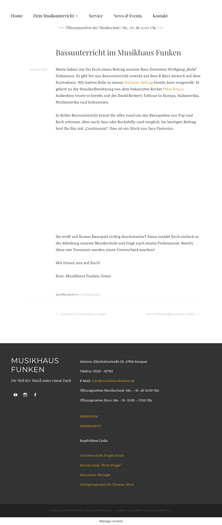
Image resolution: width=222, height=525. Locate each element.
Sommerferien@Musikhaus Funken (171, 314)
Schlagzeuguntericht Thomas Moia (107, 484)
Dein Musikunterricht (53, 16)
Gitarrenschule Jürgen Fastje (102, 455)
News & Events (128, 16)
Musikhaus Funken (35, 365)
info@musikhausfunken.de (113, 380)
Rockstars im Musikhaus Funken (83, 314)
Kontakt (160, 16)
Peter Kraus (172, 88)
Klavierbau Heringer (95, 474)
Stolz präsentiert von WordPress (81, 510)
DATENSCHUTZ (90, 425)
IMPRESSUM (89, 416)
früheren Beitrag (138, 82)
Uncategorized (89, 294)
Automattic (161, 510)
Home (16, 16)
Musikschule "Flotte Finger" (101, 465)
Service (96, 16)
